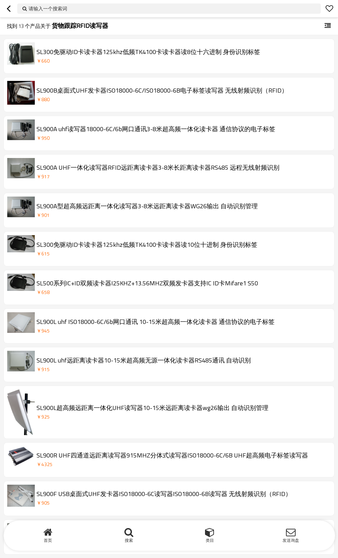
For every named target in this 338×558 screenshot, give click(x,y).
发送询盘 (291, 540)
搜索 (129, 540)
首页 (48, 540)
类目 (210, 540)
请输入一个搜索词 (48, 8)
